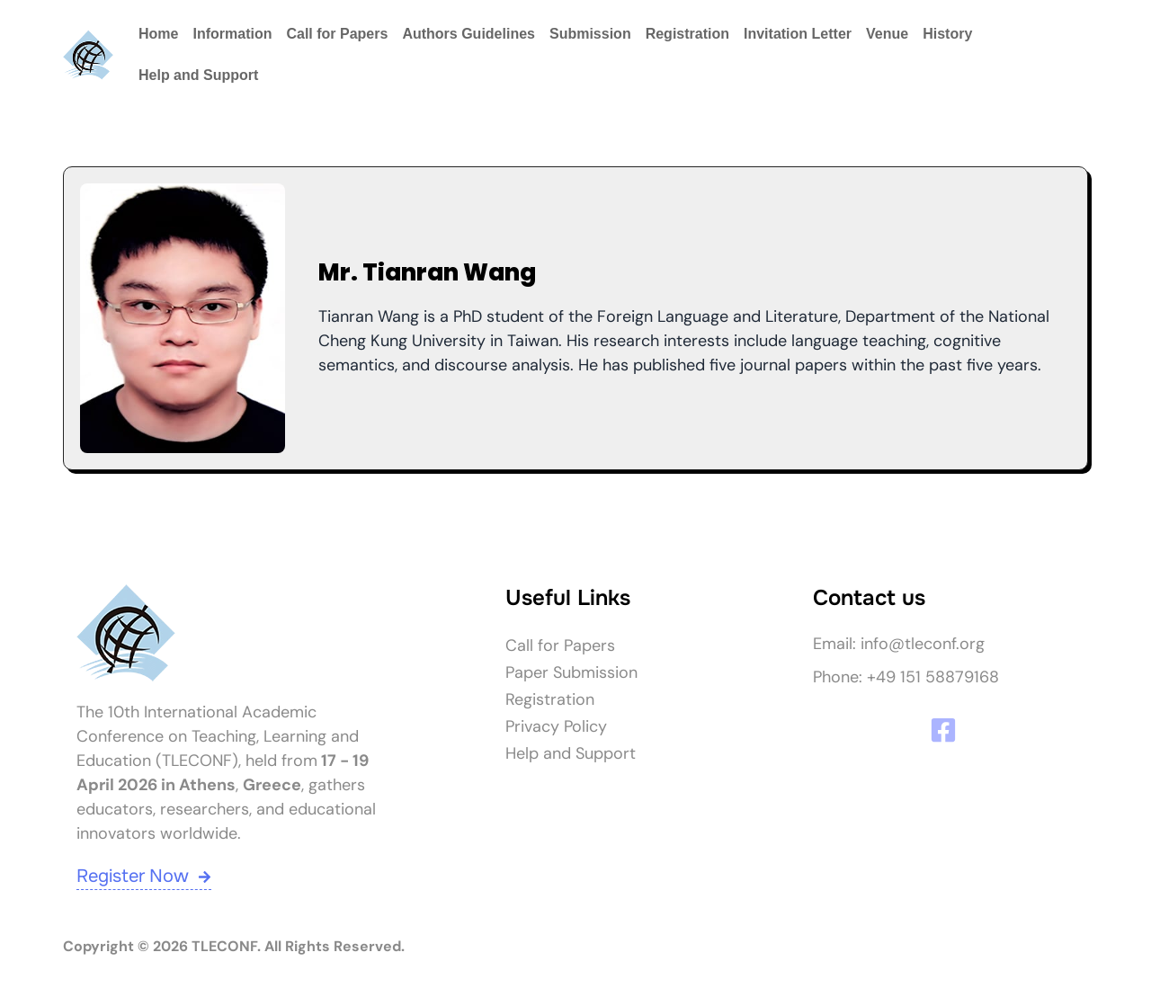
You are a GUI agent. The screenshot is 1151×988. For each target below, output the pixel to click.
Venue (887, 33)
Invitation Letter (798, 33)
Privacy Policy (556, 726)
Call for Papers (337, 33)
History (947, 33)
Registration (687, 33)
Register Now (143, 876)
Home (158, 33)
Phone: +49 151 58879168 (906, 677)
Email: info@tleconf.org (899, 643)
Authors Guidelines (468, 33)
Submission (590, 33)
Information (232, 33)
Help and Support (198, 75)
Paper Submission (571, 672)
